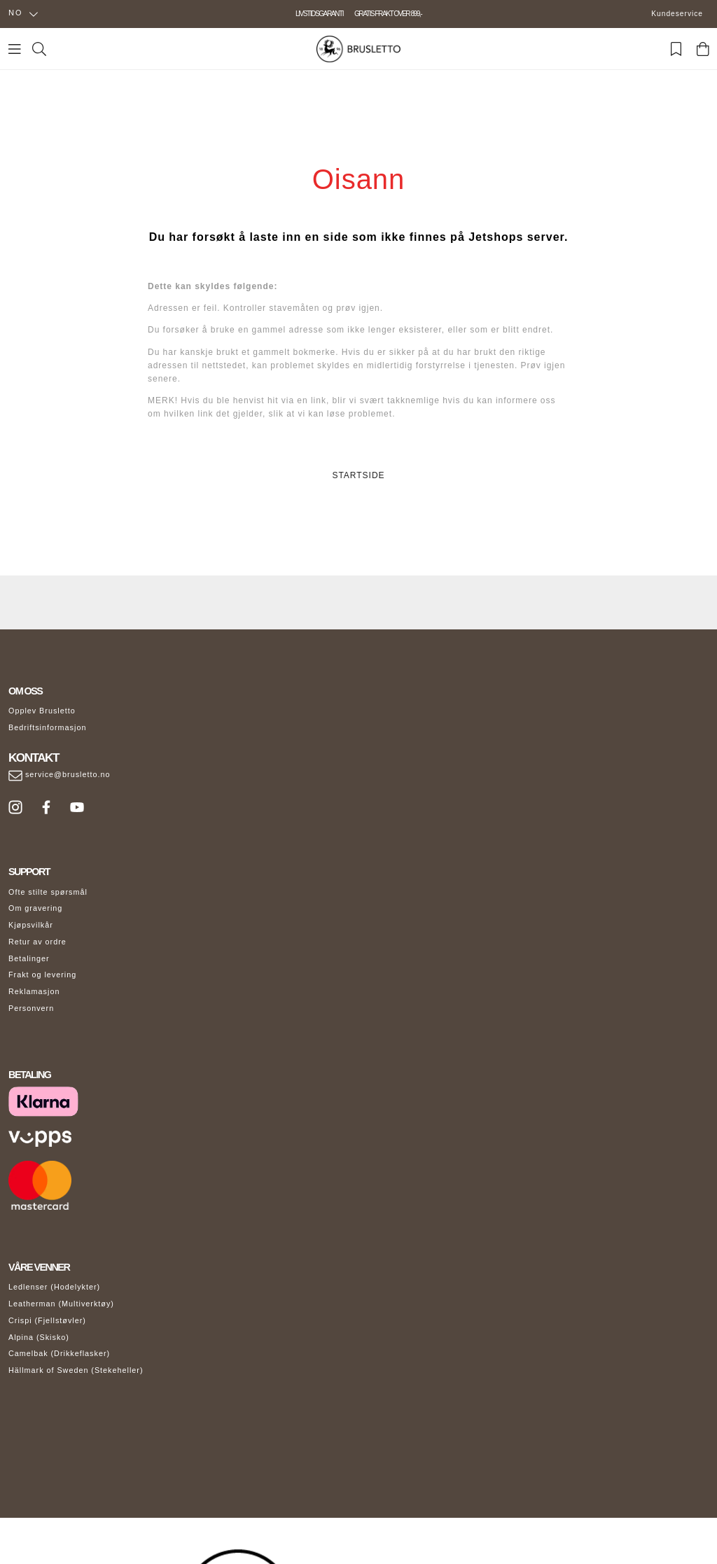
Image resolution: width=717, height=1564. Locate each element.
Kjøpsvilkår (30, 925)
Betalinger (29, 958)
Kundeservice (677, 14)
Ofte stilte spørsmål (48, 892)
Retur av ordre (37, 941)
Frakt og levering (42, 974)
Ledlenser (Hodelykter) (54, 1287)
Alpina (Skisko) (38, 1337)
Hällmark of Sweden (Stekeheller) (76, 1370)
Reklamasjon (34, 991)
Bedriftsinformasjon (47, 727)
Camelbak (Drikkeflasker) (59, 1353)
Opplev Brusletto (42, 710)
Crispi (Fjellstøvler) (47, 1320)
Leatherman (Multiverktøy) (61, 1303)
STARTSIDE (358, 475)
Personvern (31, 1008)
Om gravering (35, 908)
